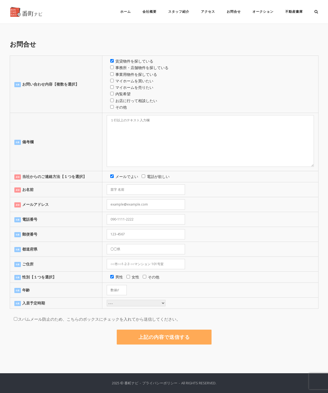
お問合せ (234, 11)
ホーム (125, 11)
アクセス (208, 11)
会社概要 (149, 11)
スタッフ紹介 (178, 11)
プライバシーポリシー (159, 383)
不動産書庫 (294, 11)
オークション (263, 11)
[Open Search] (316, 12)
